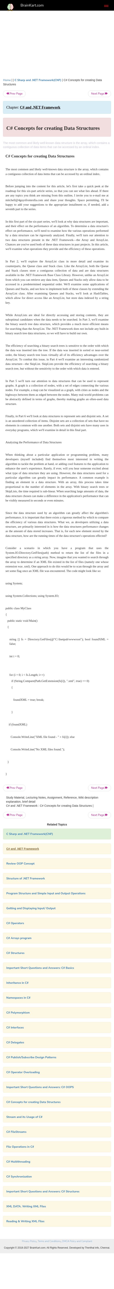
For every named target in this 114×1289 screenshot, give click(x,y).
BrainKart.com (32, 5)
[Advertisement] (57, 43)
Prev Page (14, 94)
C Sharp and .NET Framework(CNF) (38, 80)
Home (7, 80)
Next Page (99, 94)
